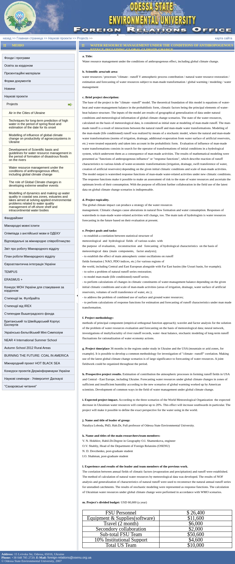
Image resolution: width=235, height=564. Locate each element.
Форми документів (17, 81)
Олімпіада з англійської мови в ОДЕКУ (32, 233)
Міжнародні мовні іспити (21, 225)
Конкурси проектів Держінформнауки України (37, 371)
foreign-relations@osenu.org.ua (69, 557)
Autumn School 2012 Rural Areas (27, 348)
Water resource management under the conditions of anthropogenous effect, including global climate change (36, 171)
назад (7, 38)
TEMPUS (10, 271)
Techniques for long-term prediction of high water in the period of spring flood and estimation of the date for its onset (38, 124)
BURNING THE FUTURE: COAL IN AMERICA (36, 355)
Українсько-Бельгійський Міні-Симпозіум (33, 332)
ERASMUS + (13, 279)
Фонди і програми (17, 58)
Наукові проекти (16, 96)
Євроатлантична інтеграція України (30, 264)
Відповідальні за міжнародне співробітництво (37, 241)
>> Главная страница (27, 38)
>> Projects (80, 38)
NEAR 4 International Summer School (30, 340)
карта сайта (223, 38)
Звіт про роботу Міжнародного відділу (31, 248)
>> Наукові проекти (57, 38)
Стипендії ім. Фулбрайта (22, 298)
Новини (9, 88)
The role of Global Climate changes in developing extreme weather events (35, 183)
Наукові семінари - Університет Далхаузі (33, 378)
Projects (12, 104)
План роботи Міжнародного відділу (29, 256)
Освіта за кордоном (18, 65)
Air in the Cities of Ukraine (27, 113)
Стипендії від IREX (18, 306)
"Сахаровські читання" (20, 386)
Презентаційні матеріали (22, 73)
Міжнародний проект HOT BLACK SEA (32, 363)
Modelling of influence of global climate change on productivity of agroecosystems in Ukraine (40, 138)
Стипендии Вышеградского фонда (29, 313)
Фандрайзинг (13, 218)
